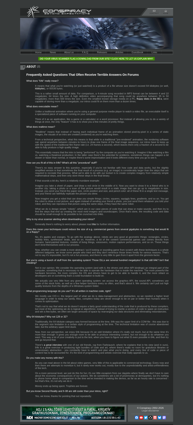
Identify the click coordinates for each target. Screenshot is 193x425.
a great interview (53, 345)
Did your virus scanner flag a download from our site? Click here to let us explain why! (96, 59)
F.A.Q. (85, 52)
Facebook (136, 417)
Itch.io (155, 417)
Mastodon (164, 417)
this (94, 224)
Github (150, 417)
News (53, 52)
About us (69, 52)
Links (154, 52)
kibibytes (40, 88)
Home (38, 52)
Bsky (159, 417)
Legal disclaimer (150, 410)
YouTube (141, 417)
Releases (102, 52)
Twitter (146, 417)
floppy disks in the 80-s (149, 98)
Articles (119, 52)
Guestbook (137, 52)
